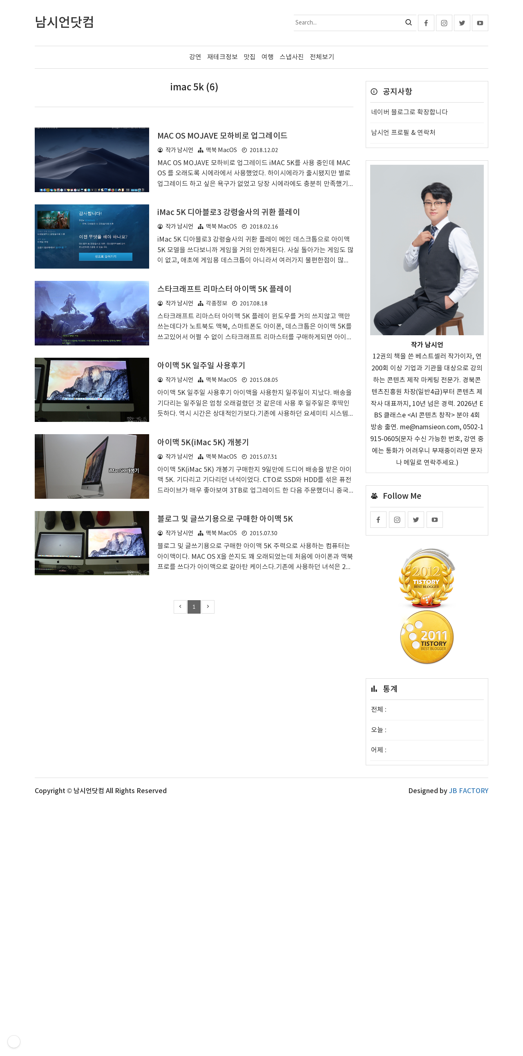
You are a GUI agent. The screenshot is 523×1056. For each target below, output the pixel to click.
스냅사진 (291, 57)
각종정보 (216, 418)
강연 (195, 57)
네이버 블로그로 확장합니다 (409, 112)
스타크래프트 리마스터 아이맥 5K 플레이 (224, 403)
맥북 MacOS (221, 264)
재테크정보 (222, 57)
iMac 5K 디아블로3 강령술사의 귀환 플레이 (228, 327)
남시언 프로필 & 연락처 (403, 133)
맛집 (250, 57)
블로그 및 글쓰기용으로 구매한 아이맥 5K (225, 720)
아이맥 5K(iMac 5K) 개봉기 (203, 644)
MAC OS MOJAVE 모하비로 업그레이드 (222, 250)
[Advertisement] (194, 172)
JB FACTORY (468, 1043)
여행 (268, 57)
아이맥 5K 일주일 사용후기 (201, 567)
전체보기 (322, 57)
